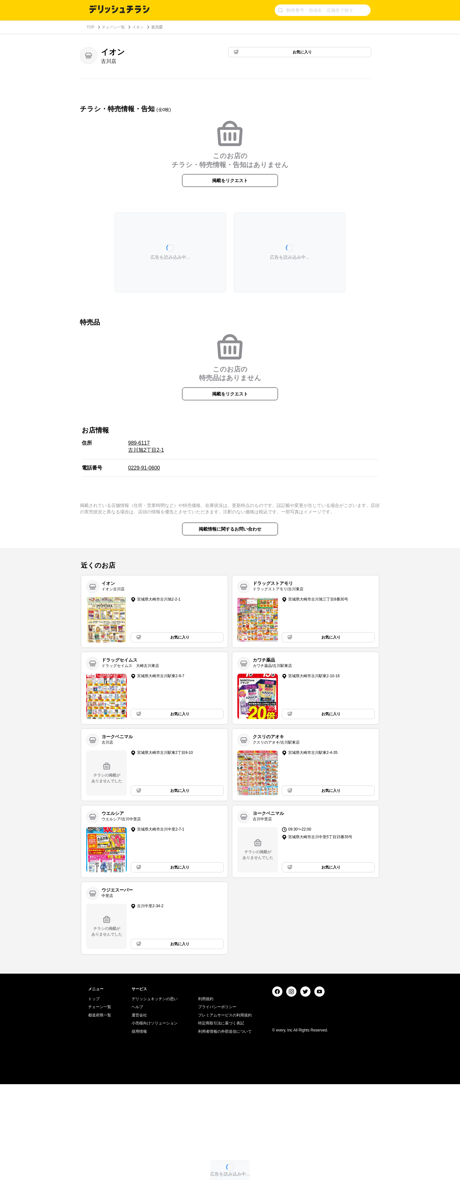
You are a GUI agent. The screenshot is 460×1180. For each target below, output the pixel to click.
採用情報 (139, 1127)
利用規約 (205, 1094)
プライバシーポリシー (217, 1102)
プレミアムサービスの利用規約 (225, 1111)
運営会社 (139, 1111)
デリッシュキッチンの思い (155, 1094)
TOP (90, 27)
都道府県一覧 (99, 1111)
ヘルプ (137, 1102)
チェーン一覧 (113, 27)
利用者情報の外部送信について (225, 1127)
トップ (94, 1094)
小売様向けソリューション (155, 1119)
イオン (138, 27)
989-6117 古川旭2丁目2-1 (146, 446)
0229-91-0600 (144, 468)
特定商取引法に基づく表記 (221, 1119)
